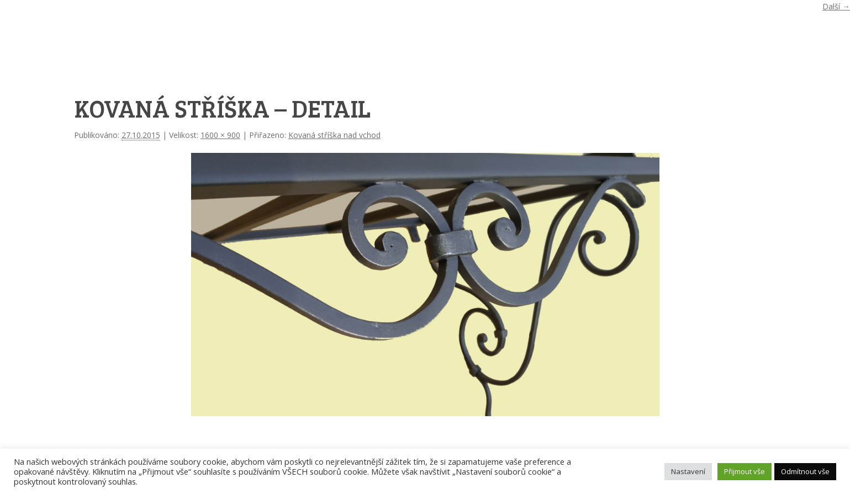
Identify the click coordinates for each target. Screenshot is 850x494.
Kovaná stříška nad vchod (334, 135)
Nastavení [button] (688, 471)
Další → (836, 6)
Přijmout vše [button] (744, 471)
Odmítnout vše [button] (805, 471)
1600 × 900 (220, 135)
